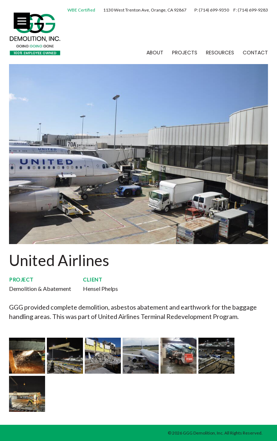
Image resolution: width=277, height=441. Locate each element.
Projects (184, 52)
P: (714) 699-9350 (212, 10)
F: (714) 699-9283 (250, 10)
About (154, 52)
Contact (255, 52)
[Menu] (22, 21)
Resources (220, 52)
